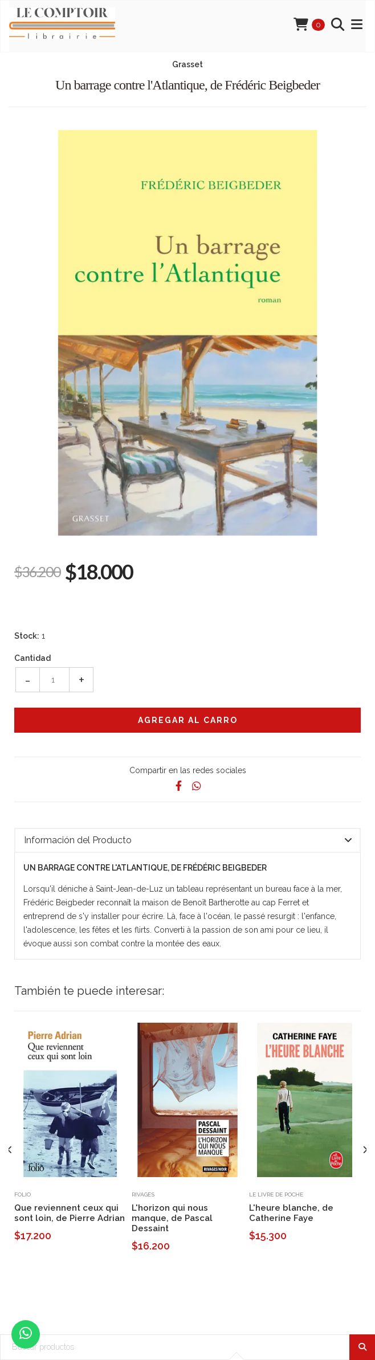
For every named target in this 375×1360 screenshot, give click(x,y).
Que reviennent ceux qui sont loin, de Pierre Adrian (69, 1213)
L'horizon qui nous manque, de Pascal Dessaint (172, 1218)
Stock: (26, 636)
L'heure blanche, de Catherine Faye (291, 1213)
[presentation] (10, 1150)
